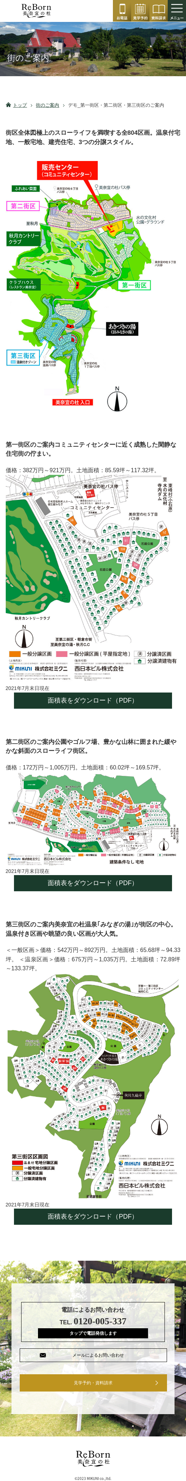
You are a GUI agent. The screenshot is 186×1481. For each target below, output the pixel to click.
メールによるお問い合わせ (98, 1355)
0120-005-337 (122, 11)
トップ (20, 105)
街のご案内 (47, 105)
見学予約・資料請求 (93, 1382)
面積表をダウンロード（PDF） (93, 700)
